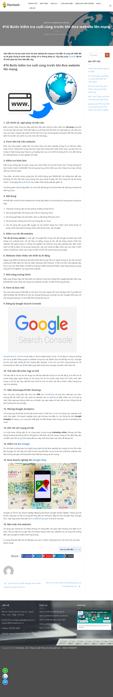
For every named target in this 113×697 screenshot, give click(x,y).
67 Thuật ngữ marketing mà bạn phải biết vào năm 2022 (98, 79)
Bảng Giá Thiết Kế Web (84, 3)
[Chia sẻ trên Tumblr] (69, 556)
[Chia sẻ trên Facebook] (26, 556)
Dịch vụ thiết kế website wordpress (54, 616)
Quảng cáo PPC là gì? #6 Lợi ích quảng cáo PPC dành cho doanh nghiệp (98, 107)
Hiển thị (76, 549)
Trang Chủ (32, 3)
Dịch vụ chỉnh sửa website (50, 624)
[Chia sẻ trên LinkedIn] (58, 556)
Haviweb (72, 56)
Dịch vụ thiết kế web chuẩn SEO (52, 620)
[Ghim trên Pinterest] (47, 556)
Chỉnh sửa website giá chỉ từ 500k (98, 70)
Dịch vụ (55, 3)
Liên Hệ (32, 8)
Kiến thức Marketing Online (56, 23)
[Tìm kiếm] (110, 6)
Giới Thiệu (44, 3)
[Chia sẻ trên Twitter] (37, 556)
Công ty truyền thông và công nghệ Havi (44, 648)
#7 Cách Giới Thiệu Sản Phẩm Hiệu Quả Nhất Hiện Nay (97, 89)
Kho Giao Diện (67, 3)
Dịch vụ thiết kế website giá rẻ (51, 611)
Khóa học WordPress (48, 632)
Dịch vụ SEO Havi (46, 636)
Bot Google (24, 443)
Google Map (39, 459)
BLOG (99, 3)
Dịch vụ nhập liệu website (50, 628)
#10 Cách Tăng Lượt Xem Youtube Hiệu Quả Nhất (99, 98)
